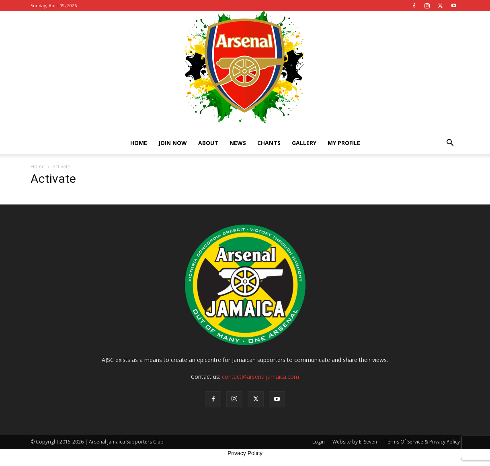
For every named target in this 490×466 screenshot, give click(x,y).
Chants (269, 143)
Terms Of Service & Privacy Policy (422, 441)
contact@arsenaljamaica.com (260, 376)
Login (318, 441)
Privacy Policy (245, 453)
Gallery (304, 143)
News (238, 143)
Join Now (172, 143)
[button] (450, 143)
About (208, 143)
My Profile (344, 143)
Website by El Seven (354, 441)
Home (138, 143)
